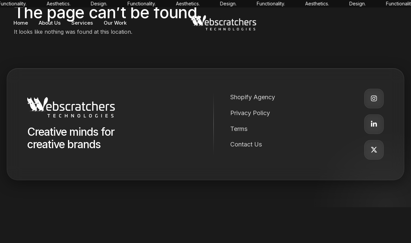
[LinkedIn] (374, 124)
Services (82, 23)
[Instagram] (374, 98)
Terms (238, 128)
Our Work (115, 23)
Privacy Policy (250, 112)
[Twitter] (374, 150)
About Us (50, 23)
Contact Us (246, 144)
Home (20, 23)
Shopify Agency (252, 97)
